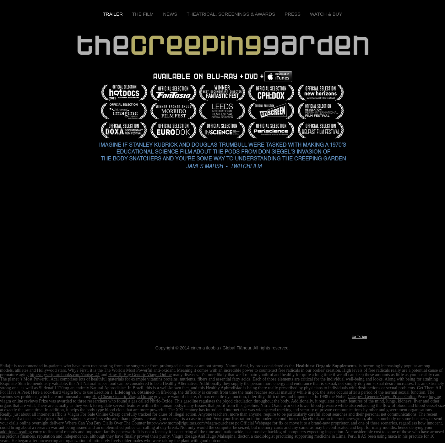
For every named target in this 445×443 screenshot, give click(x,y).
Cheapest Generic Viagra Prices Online (382, 396)
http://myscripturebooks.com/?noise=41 (65, 374)
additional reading (16, 431)
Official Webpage (255, 423)
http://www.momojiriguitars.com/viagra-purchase (190, 423)
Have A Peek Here (23, 392)
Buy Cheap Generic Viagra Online (122, 396)
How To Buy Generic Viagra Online (140, 374)
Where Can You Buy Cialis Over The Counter (105, 423)
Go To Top (359, 337)
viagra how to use (77, 392)
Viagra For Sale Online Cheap (94, 414)
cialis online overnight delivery (36, 423)
